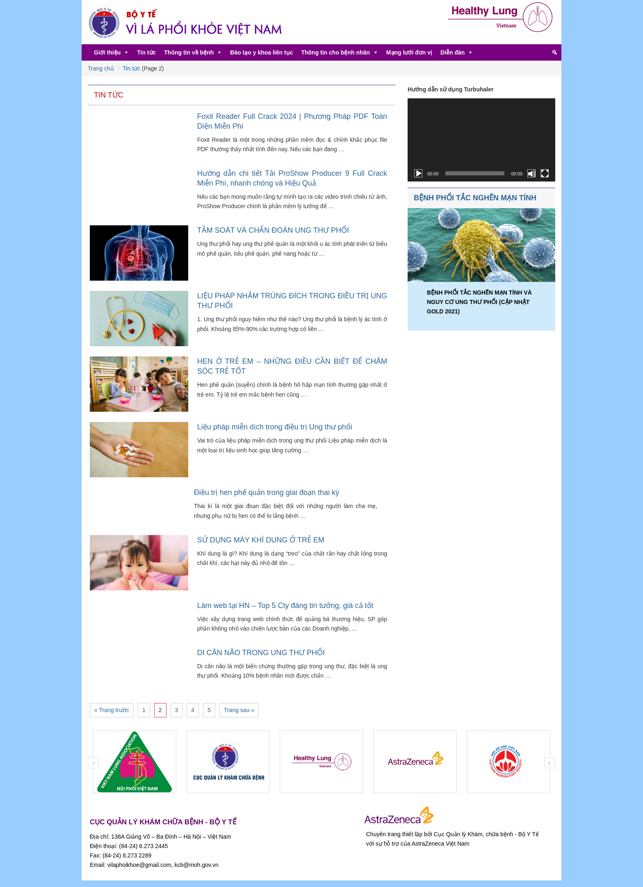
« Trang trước (111, 710)
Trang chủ (101, 68)
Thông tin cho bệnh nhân (335, 52)
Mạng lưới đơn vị (409, 52)
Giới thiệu (107, 52)
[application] (481, 139)
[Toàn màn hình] (544, 173)
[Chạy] (418, 173)
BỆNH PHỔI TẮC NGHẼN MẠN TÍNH (475, 198)
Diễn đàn (452, 52)
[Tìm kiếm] (554, 52)
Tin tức (146, 52)
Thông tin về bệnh (189, 52)
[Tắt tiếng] (531, 173)
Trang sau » (239, 710)
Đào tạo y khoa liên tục (261, 52)
